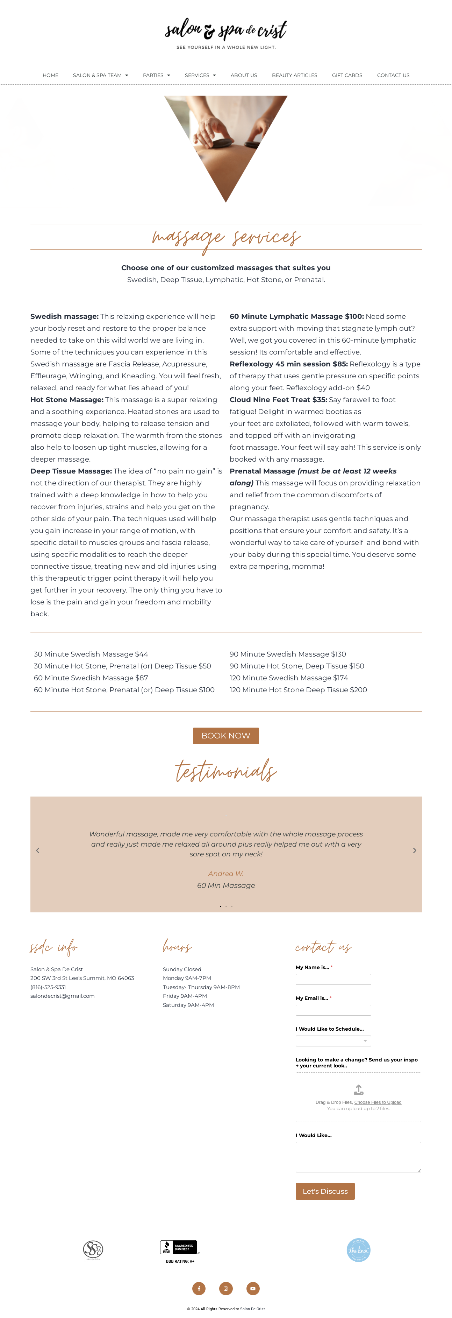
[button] (37, 850)
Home (50, 75)
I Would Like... (314, 1136)
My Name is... (314, 968)
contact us (393, 75)
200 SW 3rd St (49, 978)
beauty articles (294, 75)
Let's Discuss (325, 1192)
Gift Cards (347, 75)
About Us (244, 75)
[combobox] (333, 1041)
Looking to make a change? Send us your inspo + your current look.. (357, 1063)
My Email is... (313, 999)
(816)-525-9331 (48, 987)
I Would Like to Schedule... (330, 1029)
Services (200, 75)
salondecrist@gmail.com (62, 996)
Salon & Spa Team (100, 75)
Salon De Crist (252, 1311)
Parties (156, 75)
